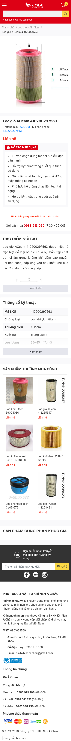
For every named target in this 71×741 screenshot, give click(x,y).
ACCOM (25, 126)
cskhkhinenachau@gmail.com (34, 653)
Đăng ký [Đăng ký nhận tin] (62, 566)
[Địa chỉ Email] (35, 566)
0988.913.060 (34, 225)
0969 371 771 (22, 699)
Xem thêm (36, 288)
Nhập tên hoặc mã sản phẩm (18, 19)
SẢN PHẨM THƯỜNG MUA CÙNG (30, 369)
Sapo (24, 738)
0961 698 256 (25, 706)
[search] (65, 14)
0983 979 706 (26, 692)
